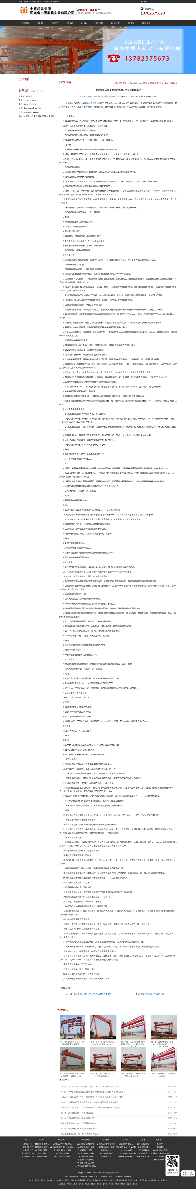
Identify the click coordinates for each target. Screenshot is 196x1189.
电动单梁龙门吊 (28, 1153)
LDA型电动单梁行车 (106, 1153)
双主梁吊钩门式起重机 (62, 1150)
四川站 (98, 1184)
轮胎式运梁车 (143, 1147)
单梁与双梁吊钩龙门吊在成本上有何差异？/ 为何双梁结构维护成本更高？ (91, 1107)
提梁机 (41, 1139)
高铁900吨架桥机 (126, 1144)
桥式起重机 (85, 1139)
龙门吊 (40, 23)
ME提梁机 (42, 1153)
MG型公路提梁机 (42, 1147)
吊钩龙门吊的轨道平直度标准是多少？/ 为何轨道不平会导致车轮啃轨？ (90, 1102)
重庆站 (128, 1184)
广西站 (116, 1184)
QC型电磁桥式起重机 (85, 1163)
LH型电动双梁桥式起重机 (86, 1166)
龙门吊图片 (115, 23)
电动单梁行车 (106, 1150)
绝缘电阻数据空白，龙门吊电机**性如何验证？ (80, 1134)
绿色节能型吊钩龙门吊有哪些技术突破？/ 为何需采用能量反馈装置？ (89, 1086)
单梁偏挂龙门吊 (28, 1156)
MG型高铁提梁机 (42, 1150)
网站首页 (26, 23)
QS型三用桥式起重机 (86, 1153)
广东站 (68, 1184)
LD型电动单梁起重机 (106, 1147)
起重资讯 (69, 23)
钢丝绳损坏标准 (128, 387)
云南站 (80, 1184)
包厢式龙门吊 (28, 1150)
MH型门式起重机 (62, 1153)
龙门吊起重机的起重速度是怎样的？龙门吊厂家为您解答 (102, 1043)
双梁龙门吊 (28, 1144)
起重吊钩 (160, 1156)
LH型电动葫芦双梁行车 (106, 1144)
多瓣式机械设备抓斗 (160, 1160)
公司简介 (131, 23)
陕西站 (122, 1184)
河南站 (110, 1184)
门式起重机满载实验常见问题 (151, 994)
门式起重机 (61, 1139)
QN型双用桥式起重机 (85, 1147)
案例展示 (84, 23)
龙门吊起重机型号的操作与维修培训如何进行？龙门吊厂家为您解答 (132, 1044)
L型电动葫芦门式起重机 (62, 1144)
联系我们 (146, 23)
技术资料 (99, 23)
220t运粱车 (143, 1153)
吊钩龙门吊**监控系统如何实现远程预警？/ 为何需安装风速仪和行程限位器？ (93, 1092)
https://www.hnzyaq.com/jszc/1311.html (103, 97)
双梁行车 (105, 1139)
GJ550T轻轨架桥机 (126, 1156)
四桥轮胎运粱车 (143, 1144)
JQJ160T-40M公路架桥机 (126, 1147)
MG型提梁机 (42, 1156)
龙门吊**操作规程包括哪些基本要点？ (163, 1074)
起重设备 (89, 103)
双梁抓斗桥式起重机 (86, 1160)
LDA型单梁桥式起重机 (85, 1144)
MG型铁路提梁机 (42, 1144)
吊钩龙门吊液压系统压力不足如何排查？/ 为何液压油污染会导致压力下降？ (92, 1097)
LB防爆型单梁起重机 (86, 1156)
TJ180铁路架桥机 (126, 1150)
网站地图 (143, 2)
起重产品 (54, 23)
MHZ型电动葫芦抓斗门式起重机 (62, 1147)
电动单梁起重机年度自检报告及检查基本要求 (92, 994)
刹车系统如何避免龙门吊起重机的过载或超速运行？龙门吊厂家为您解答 (163, 1044)
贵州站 (104, 1184)
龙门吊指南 (127, 1176)
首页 (129, 83)
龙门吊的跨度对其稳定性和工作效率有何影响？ (102, 1074)
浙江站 (86, 1184)
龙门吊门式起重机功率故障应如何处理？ (78, 1118)
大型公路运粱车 (143, 1150)
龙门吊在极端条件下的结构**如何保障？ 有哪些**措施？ (72, 1074)
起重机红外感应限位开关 (160, 1153)
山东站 (74, 1184)
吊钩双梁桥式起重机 (86, 1150)
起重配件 (159, 1139)
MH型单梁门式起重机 (62, 1156)
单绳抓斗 (160, 1144)
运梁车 (142, 1139)
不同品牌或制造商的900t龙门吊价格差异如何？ (132, 1074)
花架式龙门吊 (28, 1147)
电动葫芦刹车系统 (160, 1150)
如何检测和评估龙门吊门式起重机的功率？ (78, 1123)
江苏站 (92, 1184)
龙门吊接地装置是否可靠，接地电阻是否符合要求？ (72, 1043)
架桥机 (125, 1139)
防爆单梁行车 (106, 1156)
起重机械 (69, 103)
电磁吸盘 (160, 1147)
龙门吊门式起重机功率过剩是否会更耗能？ (78, 1128)
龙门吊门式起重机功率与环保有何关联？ (78, 1113)
